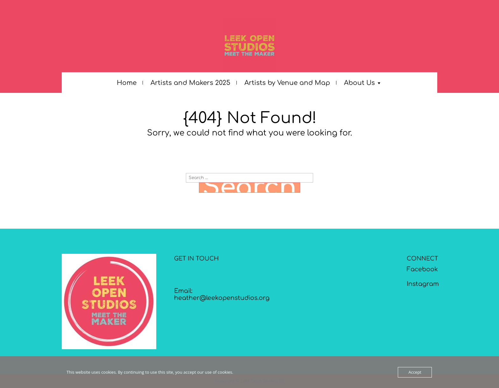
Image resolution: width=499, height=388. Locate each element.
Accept (414, 372)
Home (127, 83)
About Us (359, 83)
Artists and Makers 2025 (190, 83)
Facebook (422, 269)
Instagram (423, 284)
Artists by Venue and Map (287, 83)
